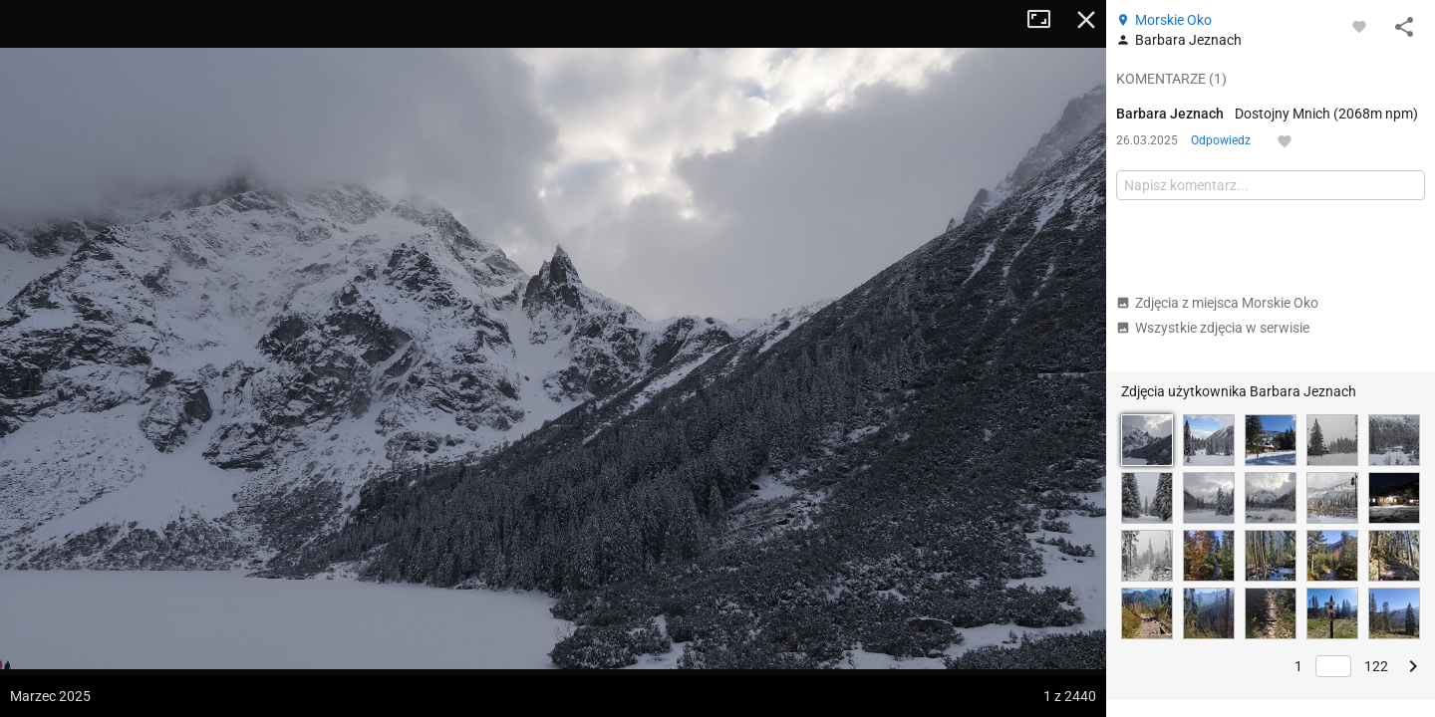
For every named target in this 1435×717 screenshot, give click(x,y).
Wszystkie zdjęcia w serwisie (1212, 328)
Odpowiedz (1221, 140)
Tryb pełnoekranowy (1046, 20)
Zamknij (1086, 20)
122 (1376, 666)
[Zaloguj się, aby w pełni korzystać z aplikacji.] (1359, 26)
